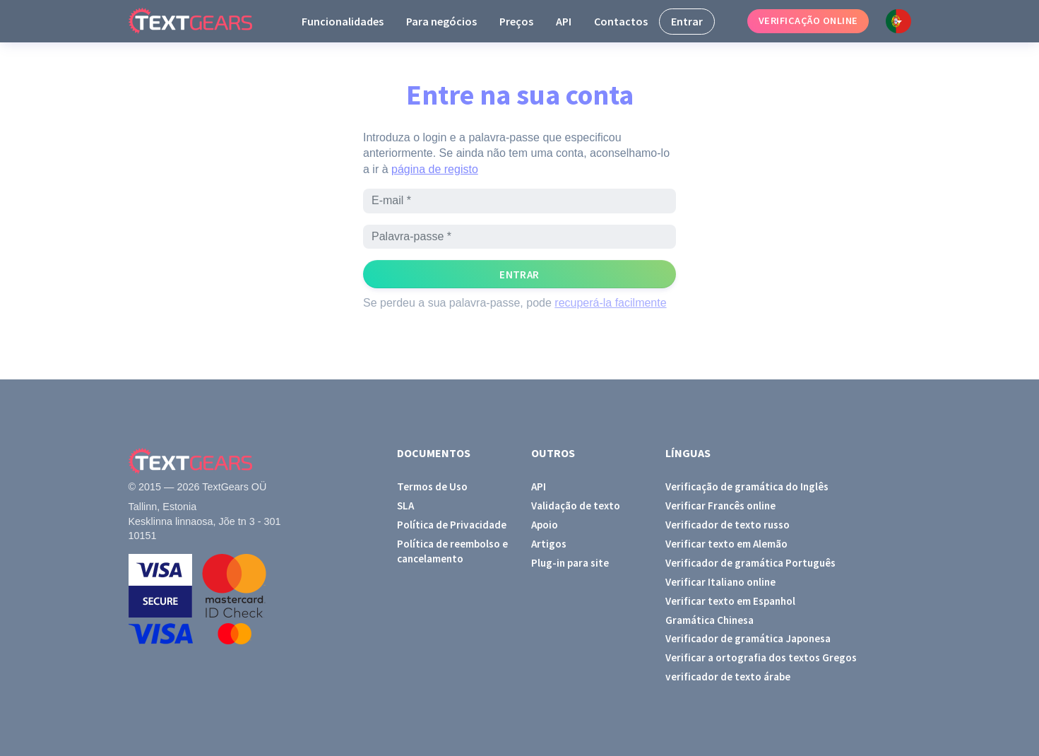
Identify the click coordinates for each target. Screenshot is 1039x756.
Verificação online (808, 20)
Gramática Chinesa (709, 620)
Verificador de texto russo (727, 524)
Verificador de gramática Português (750, 562)
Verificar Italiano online (720, 582)
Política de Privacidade (451, 524)
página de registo (434, 169)
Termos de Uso (432, 486)
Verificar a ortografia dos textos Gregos (761, 657)
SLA (405, 505)
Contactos (621, 21)
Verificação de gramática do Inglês (747, 486)
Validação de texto (575, 505)
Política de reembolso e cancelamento (452, 551)
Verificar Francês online (720, 505)
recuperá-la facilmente (610, 303)
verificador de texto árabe (727, 676)
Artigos (548, 543)
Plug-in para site (570, 562)
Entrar (687, 21)
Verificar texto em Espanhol (730, 601)
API (563, 21)
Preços (516, 21)
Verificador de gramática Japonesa (748, 638)
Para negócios (441, 21)
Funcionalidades (343, 21)
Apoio (544, 524)
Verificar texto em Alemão (726, 543)
